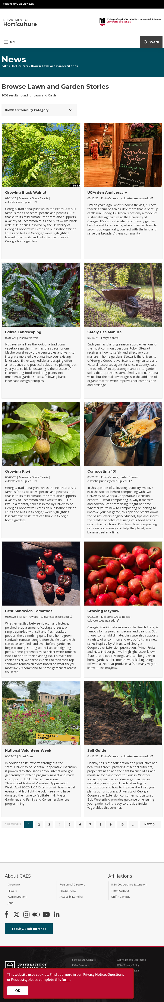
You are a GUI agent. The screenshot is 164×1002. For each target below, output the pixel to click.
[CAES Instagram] (26, 914)
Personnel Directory (72, 884)
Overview (14, 884)
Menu (10, 42)
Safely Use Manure (104, 332)
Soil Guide (96, 751)
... (133, 824)
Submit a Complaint (128, 970)
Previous (12, 824)
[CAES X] (17, 914)
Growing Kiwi (17, 471)
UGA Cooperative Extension (128, 884)
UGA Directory (80, 965)
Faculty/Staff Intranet (29, 929)
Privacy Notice (94, 974)
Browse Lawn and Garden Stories (54, 66)
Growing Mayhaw (103, 611)
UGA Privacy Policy (128, 965)
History (12, 891)
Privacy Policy (68, 891)
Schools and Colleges (84, 959)
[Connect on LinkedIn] (56, 914)
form (66, 979)
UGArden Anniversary (107, 193)
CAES (4, 66)
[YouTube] (46, 914)
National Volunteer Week (28, 751)
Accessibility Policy (71, 897)
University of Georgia (19, 4)
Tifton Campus (120, 891)
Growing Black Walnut (25, 193)
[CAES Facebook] (6, 914)
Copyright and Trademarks (131, 959)
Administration (17, 897)
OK (17, 991)
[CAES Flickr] (36, 914)
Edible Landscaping (23, 332)
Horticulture (20, 66)
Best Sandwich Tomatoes (28, 611)
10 (121, 824)
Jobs (10, 903)
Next (150, 824)
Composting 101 (101, 471)
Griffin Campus (120, 897)
